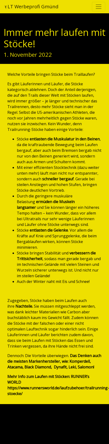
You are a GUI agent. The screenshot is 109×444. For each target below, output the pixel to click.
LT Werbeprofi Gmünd (31, 6)
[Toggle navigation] (98, 6)
